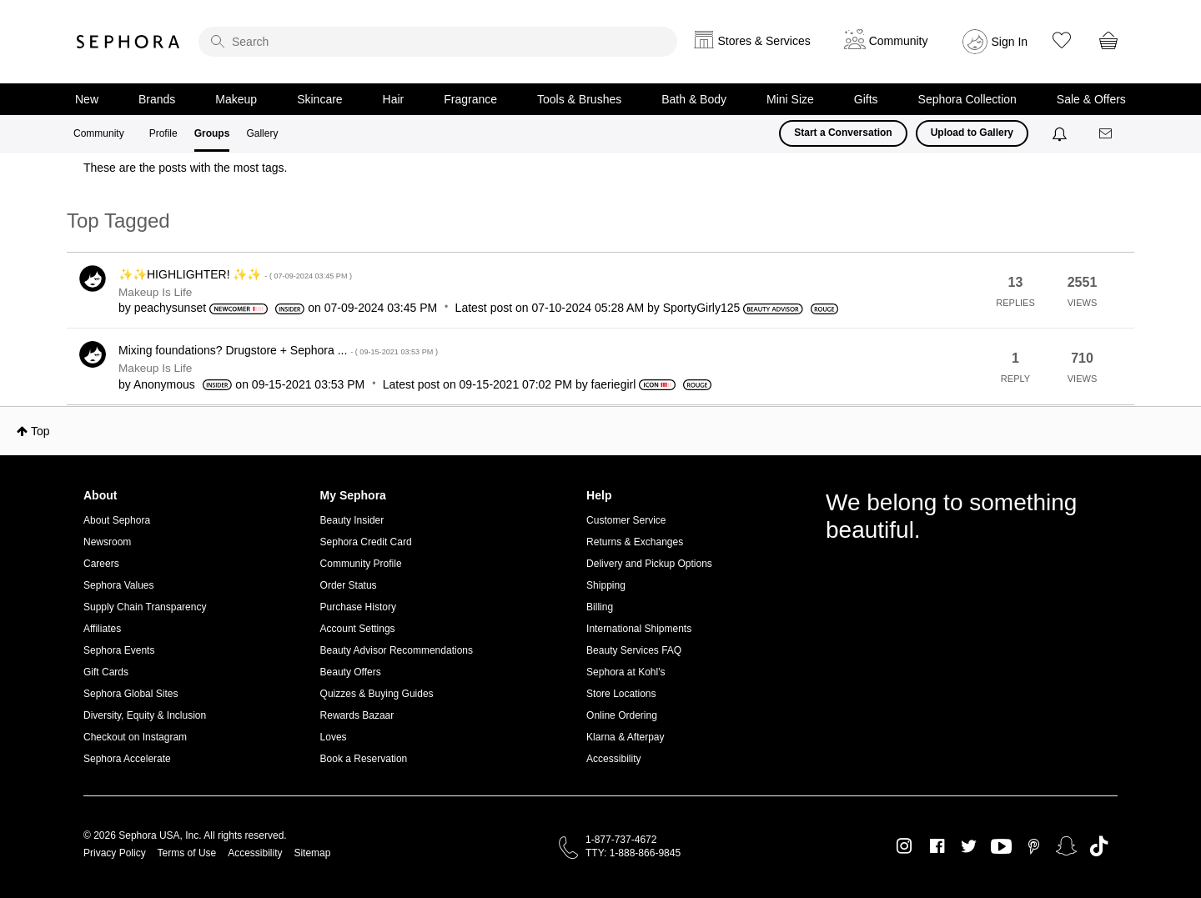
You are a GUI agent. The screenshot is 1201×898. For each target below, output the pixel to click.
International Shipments (638, 629)
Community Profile (361, 563)
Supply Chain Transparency (144, 607)
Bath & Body (693, 99)
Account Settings (357, 629)
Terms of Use (187, 853)
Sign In (1010, 41)
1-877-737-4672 (620, 839)
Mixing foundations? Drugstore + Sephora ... (278, 350)
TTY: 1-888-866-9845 (633, 853)
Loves (333, 737)
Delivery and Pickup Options (649, 563)
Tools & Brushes (579, 99)
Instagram (904, 846)
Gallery (262, 133)
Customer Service (626, 520)
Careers (101, 563)
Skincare (319, 99)
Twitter (968, 846)
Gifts (866, 99)
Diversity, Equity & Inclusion (144, 715)
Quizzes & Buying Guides (377, 694)
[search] (437, 42)
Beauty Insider (352, 520)
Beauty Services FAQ (633, 650)
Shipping (606, 585)
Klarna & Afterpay (625, 737)
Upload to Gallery (972, 132)
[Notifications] (1061, 133)
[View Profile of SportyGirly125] (702, 307)
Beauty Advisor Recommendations (396, 650)
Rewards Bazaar (357, 715)
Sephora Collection (967, 99)
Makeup (236, 99)
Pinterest (1033, 846)
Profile (163, 133)
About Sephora (116, 520)
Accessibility (613, 759)
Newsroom (107, 542)
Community (98, 133)
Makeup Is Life (155, 292)
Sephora (128, 41)
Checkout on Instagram (135, 737)
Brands (156, 99)
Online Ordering (621, 715)
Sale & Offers (1091, 99)
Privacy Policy (114, 853)
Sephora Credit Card (366, 542)
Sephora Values (118, 585)
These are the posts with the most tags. (185, 167)
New (86, 99)
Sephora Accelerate (127, 759)
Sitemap (312, 853)
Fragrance (470, 99)
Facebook (937, 846)
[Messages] (1106, 134)
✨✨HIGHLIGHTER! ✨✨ (235, 274)
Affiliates (102, 629)
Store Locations (621, 694)
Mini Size (790, 99)
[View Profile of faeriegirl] (613, 384)
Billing (599, 607)
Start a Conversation (843, 132)
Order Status (348, 585)
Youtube (1001, 847)
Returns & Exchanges (634, 542)
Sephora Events (118, 650)
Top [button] (40, 431)
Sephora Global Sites (130, 694)
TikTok (1098, 846)
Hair (394, 99)
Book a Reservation (364, 759)
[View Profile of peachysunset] (170, 307)
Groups (212, 133)
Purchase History (358, 607)
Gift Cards (105, 672)
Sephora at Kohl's (625, 672)
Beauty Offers (350, 672)
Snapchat (1066, 846)
